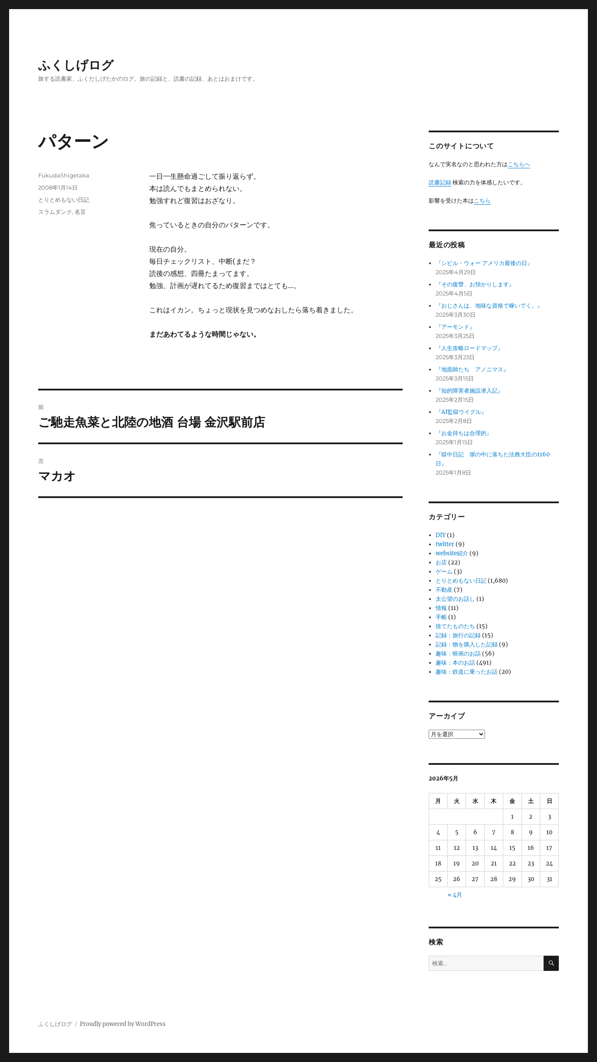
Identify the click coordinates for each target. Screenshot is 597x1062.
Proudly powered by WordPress (123, 1024)
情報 (441, 608)
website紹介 (452, 553)
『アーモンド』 (455, 327)
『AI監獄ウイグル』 (461, 412)
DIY (441, 535)
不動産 (444, 589)
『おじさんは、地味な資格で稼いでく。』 (489, 305)
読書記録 (440, 182)
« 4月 (455, 894)
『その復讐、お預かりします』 (475, 284)
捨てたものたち (455, 626)
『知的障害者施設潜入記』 (469, 390)
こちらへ (519, 164)
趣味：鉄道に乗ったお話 (467, 671)
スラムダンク (55, 211)
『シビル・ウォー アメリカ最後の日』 (484, 263)
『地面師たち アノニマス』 (472, 369)
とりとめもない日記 (63, 199)
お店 (441, 562)
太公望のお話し (455, 599)
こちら (482, 200)
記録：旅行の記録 (458, 635)
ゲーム (444, 571)
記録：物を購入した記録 (467, 644)
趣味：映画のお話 (458, 653)
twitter (445, 544)
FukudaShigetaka (63, 175)
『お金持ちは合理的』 (464, 433)
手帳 (441, 617)
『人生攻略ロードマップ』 (469, 348)
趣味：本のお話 (455, 662)
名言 (80, 211)
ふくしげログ (76, 65)
